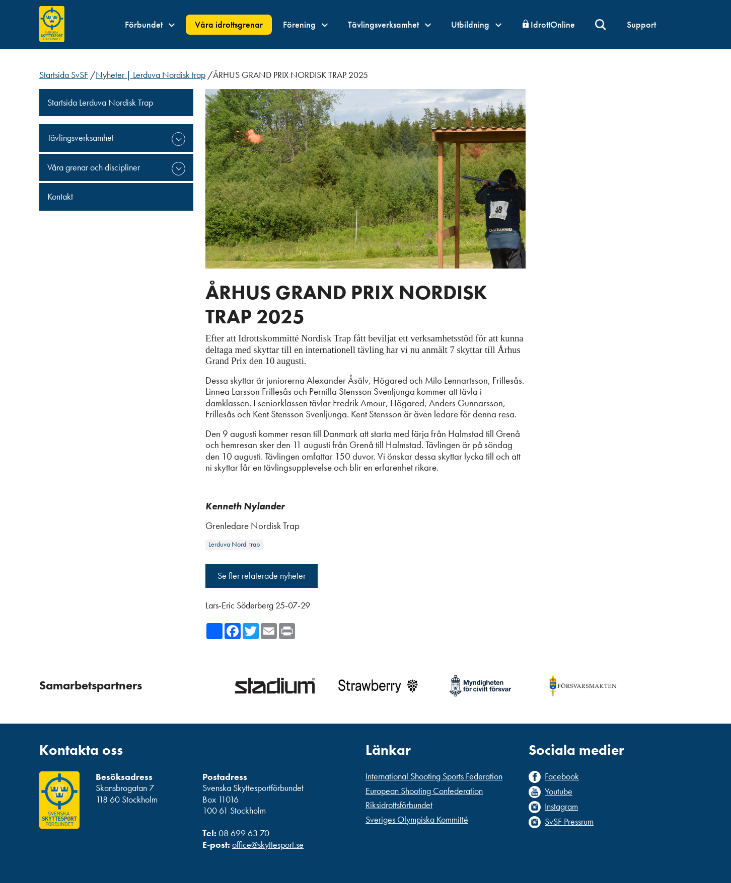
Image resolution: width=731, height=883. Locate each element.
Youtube (558, 791)
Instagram (561, 806)
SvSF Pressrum (569, 821)
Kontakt (60, 196)
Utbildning (476, 24)
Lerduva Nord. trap (234, 544)
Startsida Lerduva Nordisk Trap (100, 102)
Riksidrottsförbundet (399, 805)
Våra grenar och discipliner (93, 167)
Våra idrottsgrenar (229, 24)
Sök (601, 25)
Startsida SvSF (63, 74)
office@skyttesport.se (268, 844)
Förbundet (150, 24)
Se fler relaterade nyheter (261, 575)
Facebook (562, 776)
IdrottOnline (553, 24)
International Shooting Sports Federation (434, 776)
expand (178, 139)
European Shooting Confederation (424, 791)
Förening (305, 24)
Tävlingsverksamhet (389, 24)
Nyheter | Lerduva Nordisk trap (150, 74)
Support (641, 24)
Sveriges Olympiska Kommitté (417, 819)
